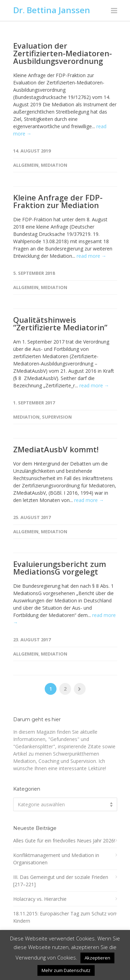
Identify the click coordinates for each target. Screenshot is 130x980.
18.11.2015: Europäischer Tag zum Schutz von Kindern (64, 917)
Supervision (57, 417)
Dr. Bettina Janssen (51, 10)
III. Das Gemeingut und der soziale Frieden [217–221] (60, 881)
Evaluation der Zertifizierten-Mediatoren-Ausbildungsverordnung (62, 53)
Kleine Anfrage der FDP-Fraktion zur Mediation (58, 201)
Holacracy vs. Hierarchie (40, 899)
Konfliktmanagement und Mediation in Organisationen (56, 859)
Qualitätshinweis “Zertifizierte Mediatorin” (60, 323)
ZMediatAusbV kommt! (55, 449)
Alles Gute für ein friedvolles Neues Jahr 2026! (64, 840)
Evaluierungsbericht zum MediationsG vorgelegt (59, 568)
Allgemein (25, 165)
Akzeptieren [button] (97, 958)
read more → (91, 256)
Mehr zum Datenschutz (66, 970)
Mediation (54, 165)
